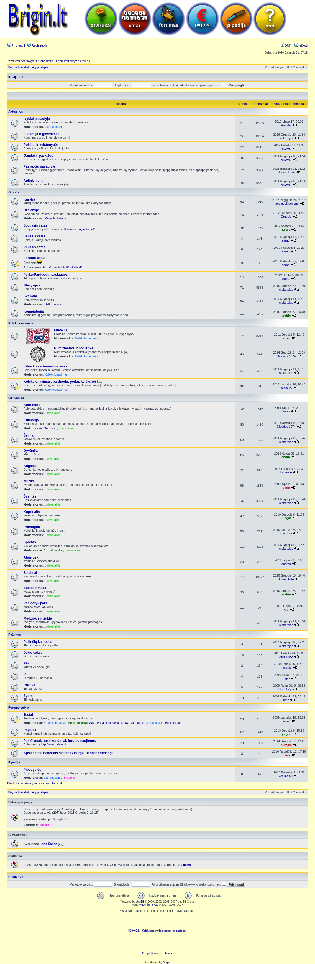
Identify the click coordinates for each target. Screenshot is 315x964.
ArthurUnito (286, 579)
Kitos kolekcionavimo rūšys (46, 366)
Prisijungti (16, 45)
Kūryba (29, 199)
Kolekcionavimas (20, 323)
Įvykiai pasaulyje (37, 119)
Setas (286, 411)
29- (26, 674)
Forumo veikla (18, 707)
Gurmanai (50, 428)
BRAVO (286, 149)
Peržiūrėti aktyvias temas (73, 61)
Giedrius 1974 (286, 356)
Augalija (30, 466)
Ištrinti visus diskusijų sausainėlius (28, 783)
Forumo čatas (34, 258)
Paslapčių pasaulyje (39, 166)
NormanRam (286, 172)
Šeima (28, 435)
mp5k (187, 864)
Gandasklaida (54, 126)
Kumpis (286, 745)
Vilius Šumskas (148, 904)
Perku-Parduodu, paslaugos (46, 274)
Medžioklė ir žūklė (38, 618)
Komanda (57, 783)
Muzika (29, 481)
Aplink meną (33, 180)
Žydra (28, 696)
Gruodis (286, 216)
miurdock (286, 533)
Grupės (13, 192)
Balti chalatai (53, 304)
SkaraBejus (286, 689)
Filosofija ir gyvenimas (41, 134)
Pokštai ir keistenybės (41, 145)
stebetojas (286, 138)
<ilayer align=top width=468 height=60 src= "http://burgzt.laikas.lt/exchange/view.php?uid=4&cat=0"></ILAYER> (157, 943)
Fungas (286, 518)
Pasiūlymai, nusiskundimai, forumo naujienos (60, 741)
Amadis (286, 125)
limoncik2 (286, 388)
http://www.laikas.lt (53, 744)
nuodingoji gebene (286, 203)
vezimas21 (286, 776)
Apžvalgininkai (53, 550)
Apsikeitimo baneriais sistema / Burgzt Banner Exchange (69, 753)
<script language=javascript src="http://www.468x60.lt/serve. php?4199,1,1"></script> (157, 920)
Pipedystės (32, 770)
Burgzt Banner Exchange (157, 953)
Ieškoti (301, 45)
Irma (286, 700)
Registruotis (37, 45)
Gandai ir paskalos (38, 156)
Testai (28, 715)
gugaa (286, 678)
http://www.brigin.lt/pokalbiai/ (62, 267)
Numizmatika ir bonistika (73, 348)
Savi (92, 722)
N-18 (124, 722)
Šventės (30, 496)
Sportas (30, 542)
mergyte (286, 667)
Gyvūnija (31, 451)
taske (286, 338)
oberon (286, 563)
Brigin (166, 962)
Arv (286, 609)
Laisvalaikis (16, 397)
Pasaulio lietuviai (56, 218)
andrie (286, 315)
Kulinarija (31, 420)
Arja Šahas (49, 844)
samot (286, 240)
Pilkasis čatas (34, 247)
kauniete (286, 472)
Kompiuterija (34, 311)
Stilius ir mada (35, 588)
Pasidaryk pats (35, 603)
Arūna (286, 278)
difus (286, 487)
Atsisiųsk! (31, 557)
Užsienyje (31, 210)
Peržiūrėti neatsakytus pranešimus (30, 61)
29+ (26, 663)
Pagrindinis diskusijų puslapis (28, 67)
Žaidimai (30, 573)
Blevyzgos (32, 285)
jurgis (286, 229)
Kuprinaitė (32, 512)
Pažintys (14, 634)
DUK (286, 45)
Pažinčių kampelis (38, 642)
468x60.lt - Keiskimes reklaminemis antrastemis (157, 930)
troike (286, 721)
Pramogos (32, 527)
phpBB (140, 901)
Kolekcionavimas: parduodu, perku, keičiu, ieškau (63, 382)
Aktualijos (15, 111)
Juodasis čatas (35, 225)
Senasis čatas (34, 236)
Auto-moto (32, 405)
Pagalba (30, 730)
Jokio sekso (33, 652)
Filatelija (60, 330)
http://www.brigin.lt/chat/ (79, 229)
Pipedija (14, 762)
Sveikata (30, 296)
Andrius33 (286, 656)
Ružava (29, 685)
